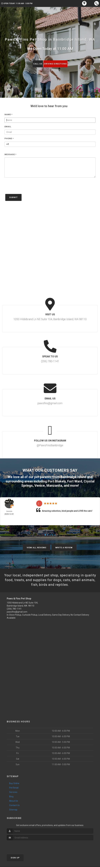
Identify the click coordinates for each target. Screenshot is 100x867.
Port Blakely (57, 481)
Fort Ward (74, 481)
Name (9, 114)
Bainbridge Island (73, 477)
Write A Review (64, 547)
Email (8, 126)
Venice (39, 485)
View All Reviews (36, 547)
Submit (13, 197)
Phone (9, 138)
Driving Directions (55, 64)
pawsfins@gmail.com (17, 612)
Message (10, 154)
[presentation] (27, 187)
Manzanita (54, 485)
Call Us (37, 64)
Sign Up (15, 858)
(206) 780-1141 (14, 609)
